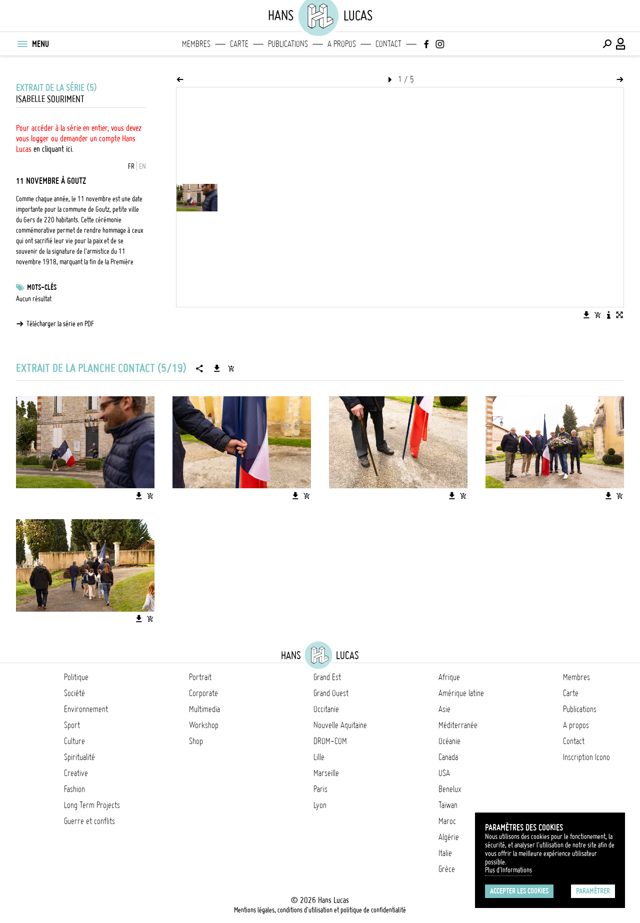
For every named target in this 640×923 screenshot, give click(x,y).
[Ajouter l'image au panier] (597, 314)
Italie (445, 853)
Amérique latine (461, 693)
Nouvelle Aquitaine (340, 725)
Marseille (326, 773)
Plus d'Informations (508, 870)
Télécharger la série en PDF (60, 323)
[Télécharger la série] (217, 368)
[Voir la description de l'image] (608, 314)
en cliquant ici (53, 149)
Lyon (320, 805)
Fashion (74, 789)
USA (444, 773)
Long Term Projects (92, 805)
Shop (196, 741)
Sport (72, 725)
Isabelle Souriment (50, 99)
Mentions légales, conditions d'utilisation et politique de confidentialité (320, 910)
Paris (321, 789)
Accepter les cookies (519, 891)
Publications (288, 44)
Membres (196, 44)
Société (74, 693)
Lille (319, 757)
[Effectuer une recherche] (607, 44)
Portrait (200, 677)
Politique (76, 677)
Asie (444, 709)
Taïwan (448, 805)
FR (131, 166)
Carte (239, 44)
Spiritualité (79, 757)
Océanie (449, 741)
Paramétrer (593, 891)
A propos (342, 44)
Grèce (446, 869)
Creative (76, 773)
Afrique (449, 677)
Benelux (449, 789)
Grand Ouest (331, 693)
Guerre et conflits (89, 821)
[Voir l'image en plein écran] (619, 314)
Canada (448, 757)
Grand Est (327, 677)
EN (142, 166)
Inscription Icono (586, 757)
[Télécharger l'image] (586, 314)
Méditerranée (458, 725)
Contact (389, 44)
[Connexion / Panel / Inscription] (621, 44)
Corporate (203, 693)
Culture (74, 741)
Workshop (203, 725)
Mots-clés (41, 287)
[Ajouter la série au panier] (231, 368)
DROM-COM (330, 741)
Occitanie (326, 709)
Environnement (86, 709)
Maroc (447, 821)
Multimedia (204, 709)
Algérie (448, 837)
